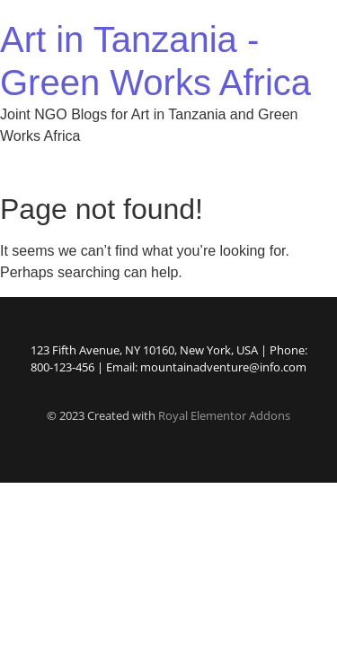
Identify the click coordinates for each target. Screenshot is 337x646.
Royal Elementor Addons (224, 415)
